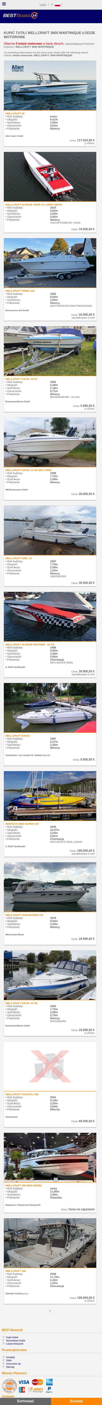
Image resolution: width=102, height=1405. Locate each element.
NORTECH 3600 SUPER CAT (22, 823)
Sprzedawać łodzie (15, 1340)
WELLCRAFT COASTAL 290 (21, 1094)
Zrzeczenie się (13, 1363)
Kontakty (10, 1357)
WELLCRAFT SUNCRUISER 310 (24, 915)
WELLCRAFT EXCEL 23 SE (21, 1003)
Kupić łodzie (12, 1337)
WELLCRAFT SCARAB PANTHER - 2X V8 (29, 644)
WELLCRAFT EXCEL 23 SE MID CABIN (28, 470)
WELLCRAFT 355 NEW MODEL (23, 1185)
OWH (9, 1360)
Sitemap (10, 1367)
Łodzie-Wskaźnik (14, 1344)
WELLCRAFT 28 (14, 113)
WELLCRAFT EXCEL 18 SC (21, 379)
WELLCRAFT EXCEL (17, 735)
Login (43, 4)
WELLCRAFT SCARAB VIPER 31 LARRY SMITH (33, 204)
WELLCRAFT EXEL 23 (18, 558)
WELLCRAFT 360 (15, 1271)
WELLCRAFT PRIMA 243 (20, 290)
